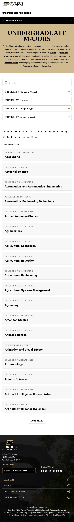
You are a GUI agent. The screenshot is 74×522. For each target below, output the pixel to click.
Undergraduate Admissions (16, 12)
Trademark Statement (58, 510)
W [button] (23, 136)
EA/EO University (21, 512)
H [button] (31, 131)
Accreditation (21, 515)
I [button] (35, 131)
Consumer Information (35, 515)
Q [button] (66, 131)
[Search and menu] (69, 4)
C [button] (12, 131)
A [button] (4, 131)
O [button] (58, 131)
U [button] (16, 136)
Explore (37, 480)
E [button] (20, 131)
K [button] (42, 131)
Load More (37, 421)
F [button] (23, 131)
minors (53, 52)
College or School (21, 91)
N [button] (54, 131)
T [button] (12, 136)
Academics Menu (13, 20)
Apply (37, 485)
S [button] (8, 136)
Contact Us (61, 515)
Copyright (11, 510)
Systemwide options (15, 471)
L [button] (46, 131)
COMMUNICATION (37, 497)
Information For (37, 491)
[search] (37, 82)
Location (17, 100)
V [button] (19, 136)
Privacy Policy (51, 515)
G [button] (27, 131)
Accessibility (8, 512)
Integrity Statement (35, 512)
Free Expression (49, 512)
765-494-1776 (8, 464)
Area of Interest (20, 116)
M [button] (50, 131)
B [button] (8, 131)
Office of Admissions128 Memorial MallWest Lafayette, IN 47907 (11, 457)
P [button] (62, 131)
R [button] (4, 136)
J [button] (38, 131)
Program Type (19, 108)
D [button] (16, 131)
